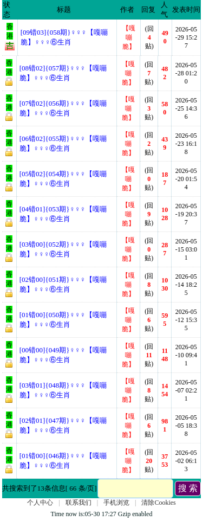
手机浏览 (116, 502)
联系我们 (78, 502)
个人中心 (40, 502)
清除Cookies (158, 502)
